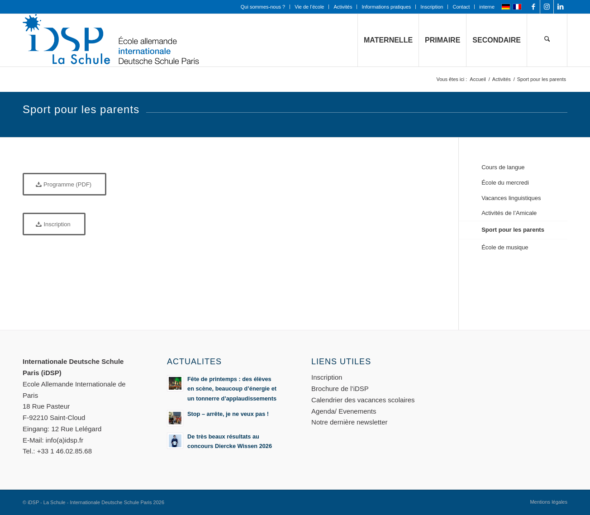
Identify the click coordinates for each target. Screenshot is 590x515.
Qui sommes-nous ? (263, 7)
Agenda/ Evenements (343, 411)
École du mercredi (505, 182)
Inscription (431, 7)
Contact (461, 7)
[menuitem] (263, 7)
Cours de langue (502, 167)
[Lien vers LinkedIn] (560, 7)
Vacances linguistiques (511, 198)
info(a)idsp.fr (64, 440)
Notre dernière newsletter (349, 422)
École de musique (504, 247)
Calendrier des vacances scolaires (362, 400)
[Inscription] (54, 224)
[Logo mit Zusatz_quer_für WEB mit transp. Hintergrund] (111, 40)
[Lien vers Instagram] (546, 7)
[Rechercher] (547, 40)
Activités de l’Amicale (509, 213)
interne (487, 7)
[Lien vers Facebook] (533, 7)
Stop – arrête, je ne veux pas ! (228, 413)
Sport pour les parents (512, 229)
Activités (342, 7)
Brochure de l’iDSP (340, 388)
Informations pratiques (386, 7)
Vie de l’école (309, 7)
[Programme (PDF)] (64, 184)
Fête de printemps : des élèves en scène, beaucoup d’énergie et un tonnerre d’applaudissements (231, 389)
